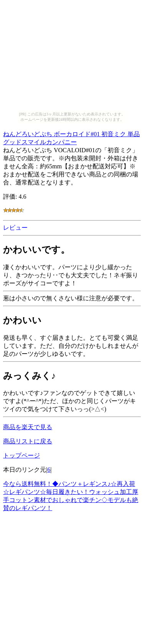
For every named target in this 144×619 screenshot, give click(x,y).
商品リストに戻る (27, 441)
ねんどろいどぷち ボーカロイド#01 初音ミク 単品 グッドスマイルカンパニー (71, 136)
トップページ (21, 455)
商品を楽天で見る (27, 427)
